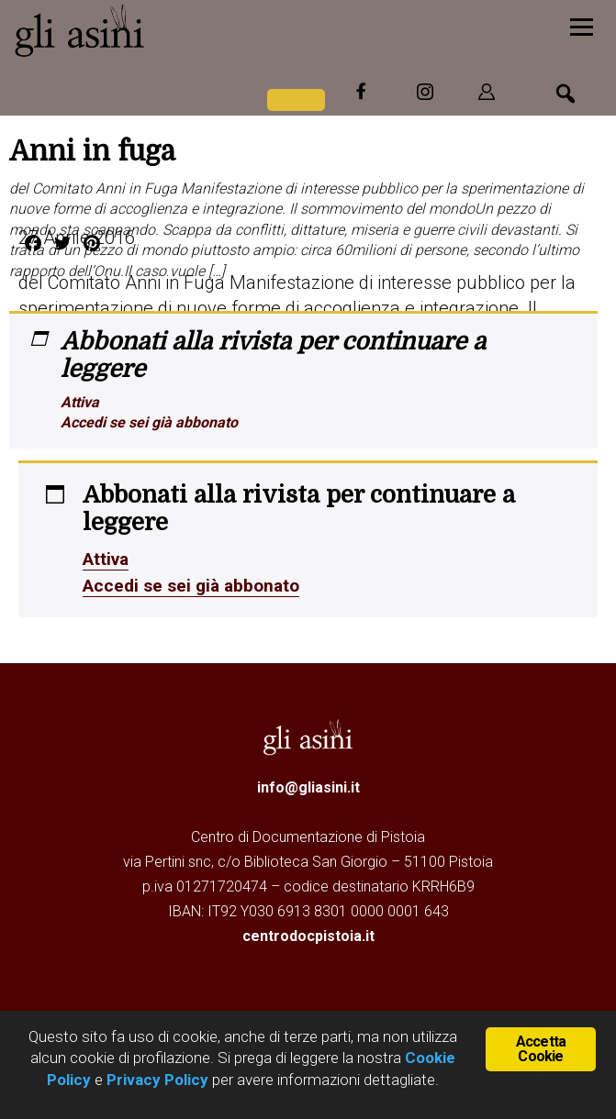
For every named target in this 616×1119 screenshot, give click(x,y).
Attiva (80, 402)
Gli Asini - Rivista (151, 30)
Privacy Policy (157, 1079)
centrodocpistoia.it (308, 934)
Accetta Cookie (541, 1049)
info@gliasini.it (308, 785)
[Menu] (581, 25)
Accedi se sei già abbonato (149, 422)
